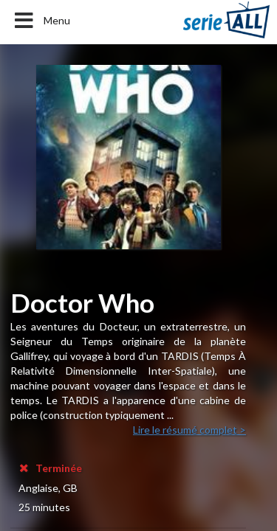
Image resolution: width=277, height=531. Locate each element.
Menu (41, 20)
